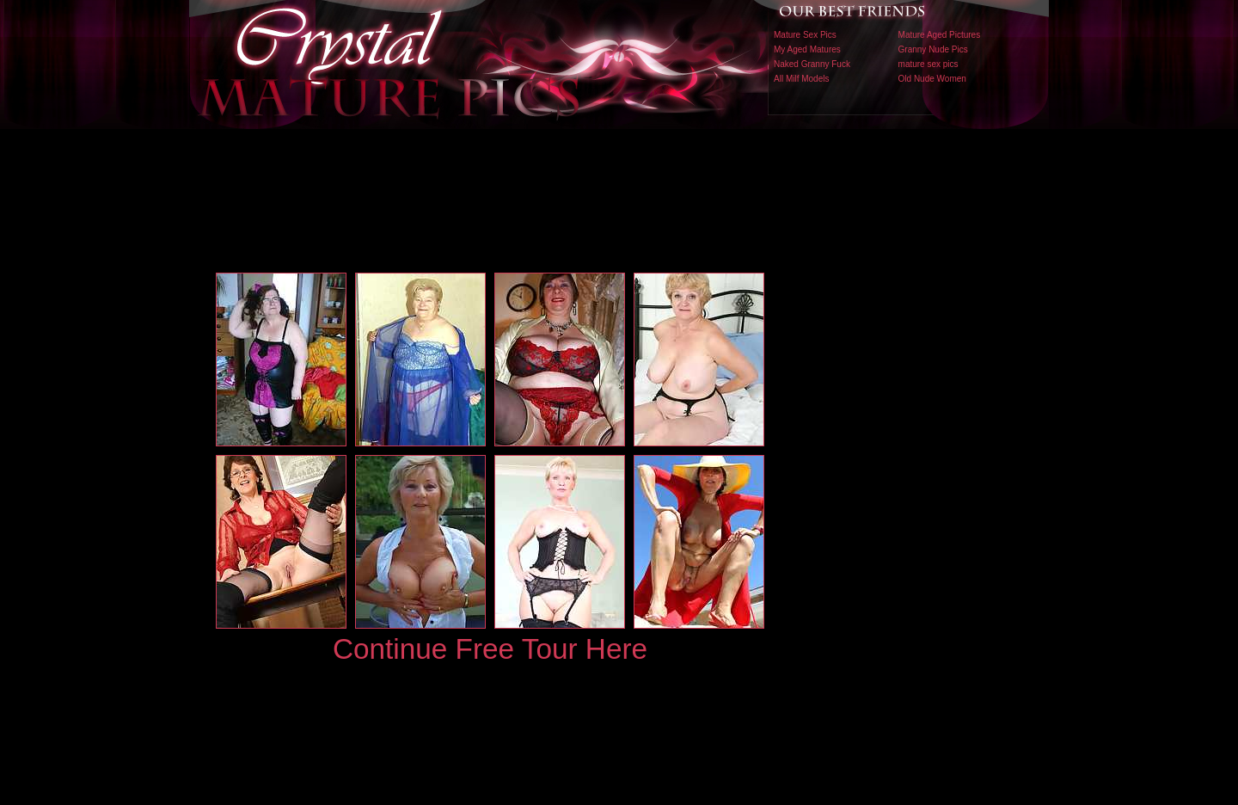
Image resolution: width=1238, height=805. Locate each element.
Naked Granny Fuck (812, 64)
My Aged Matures (807, 49)
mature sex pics (928, 64)
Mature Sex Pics (805, 35)
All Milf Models (801, 78)
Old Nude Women (932, 78)
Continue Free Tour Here (490, 649)
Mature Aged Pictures (939, 35)
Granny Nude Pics (933, 49)
